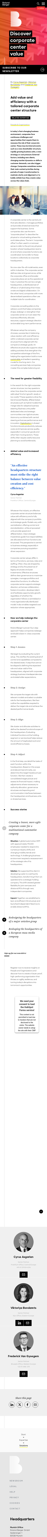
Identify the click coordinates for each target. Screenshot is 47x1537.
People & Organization (20, 125)
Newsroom (16, 1481)
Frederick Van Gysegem (23, 1356)
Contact (15, 1509)
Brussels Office (17, 1364)
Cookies (15, 1503)
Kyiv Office (17, 1316)
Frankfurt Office (17, 501)
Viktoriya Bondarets (23, 1308)
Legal (13, 1486)
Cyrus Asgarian (20, 82)
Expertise (23, 1440)
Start (23, 1434)
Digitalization (26, 423)
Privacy (14, 1497)
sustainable (16, 359)
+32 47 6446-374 (24, 1367)
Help (12, 1492)
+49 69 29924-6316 (23, 1267)
